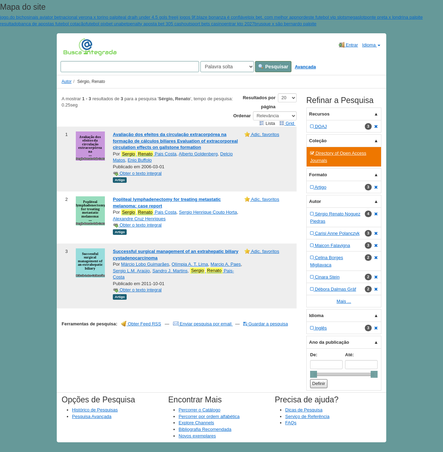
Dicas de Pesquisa (304, 409)
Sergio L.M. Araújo (131, 270)
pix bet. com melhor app (272, 17)
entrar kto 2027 (239, 23)
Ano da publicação (329, 342)
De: (313, 354)
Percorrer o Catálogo (199, 409)
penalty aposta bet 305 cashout (159, 23)
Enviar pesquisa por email (203, 323)
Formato (318, 174)
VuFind (74, 47)
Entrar (348, 45)
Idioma (371, 45)
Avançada (305, 66)
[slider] (313, 374)
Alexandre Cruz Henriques (139, 218)
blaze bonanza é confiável (222, 17)
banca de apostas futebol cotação (51, 23)
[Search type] (227, 66)
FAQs (291, 422)
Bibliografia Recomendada (205, 429)
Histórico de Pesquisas (95, 409)
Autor (67, 81)
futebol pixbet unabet (107, 23)
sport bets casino (207, 23)
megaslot (355, 17)
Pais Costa (149, 154)
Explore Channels (196, 422)
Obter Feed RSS (141, 323)
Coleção (318, 140)
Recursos (319, 114)
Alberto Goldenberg (198, 153)
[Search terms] (130, 66)
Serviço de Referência (307, 416)
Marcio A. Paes (225, 264)
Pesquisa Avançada (91, 416)
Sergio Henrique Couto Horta (208, 212)
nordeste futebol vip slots (321, 17)
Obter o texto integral (137, 173)
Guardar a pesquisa (265, 323)
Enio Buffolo (140, 160)
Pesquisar (273, 66)
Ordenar (242, 115)
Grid (287, 123)
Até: (349, 354)
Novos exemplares (197, 435)
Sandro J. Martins (170, 270)
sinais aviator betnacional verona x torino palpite (75, 17)
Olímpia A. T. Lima (190, 264)
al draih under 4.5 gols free (150, 17)
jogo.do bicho (13, 17)
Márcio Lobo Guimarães (145, 264)
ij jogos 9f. (187, 17)
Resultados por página (259, 102)
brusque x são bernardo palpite (285, 23)
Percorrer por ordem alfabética (209, 416)
